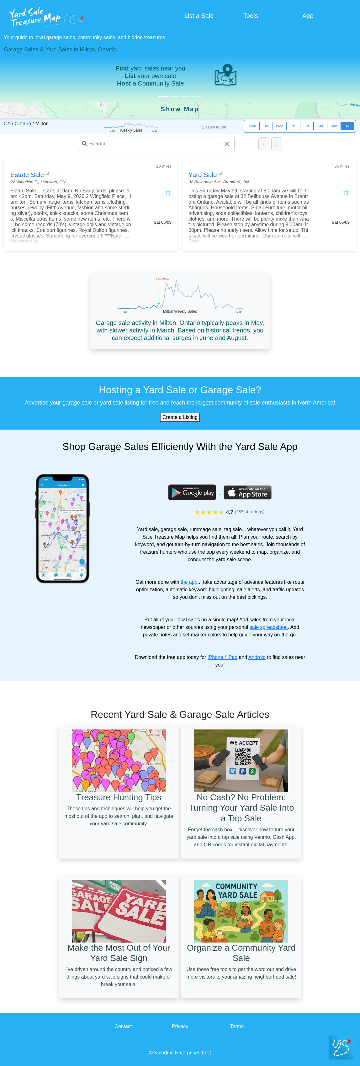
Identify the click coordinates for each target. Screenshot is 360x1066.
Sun (334, 126)
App (308, 15)
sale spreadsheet (269, 627)
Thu (293, 126)
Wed (279, 126)
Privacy (180, 1026)
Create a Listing (180, 417)
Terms (237, 1026)
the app (189, 582)
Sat (320, 126)
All (348, 126)
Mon (252, 126)
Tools (250, 15)
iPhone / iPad (222, 657)
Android (257, 657)
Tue (266, 126)
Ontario (23, 123)
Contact (123, 1026)
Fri (307, 126)
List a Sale (199, 15)
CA (7, 123)
